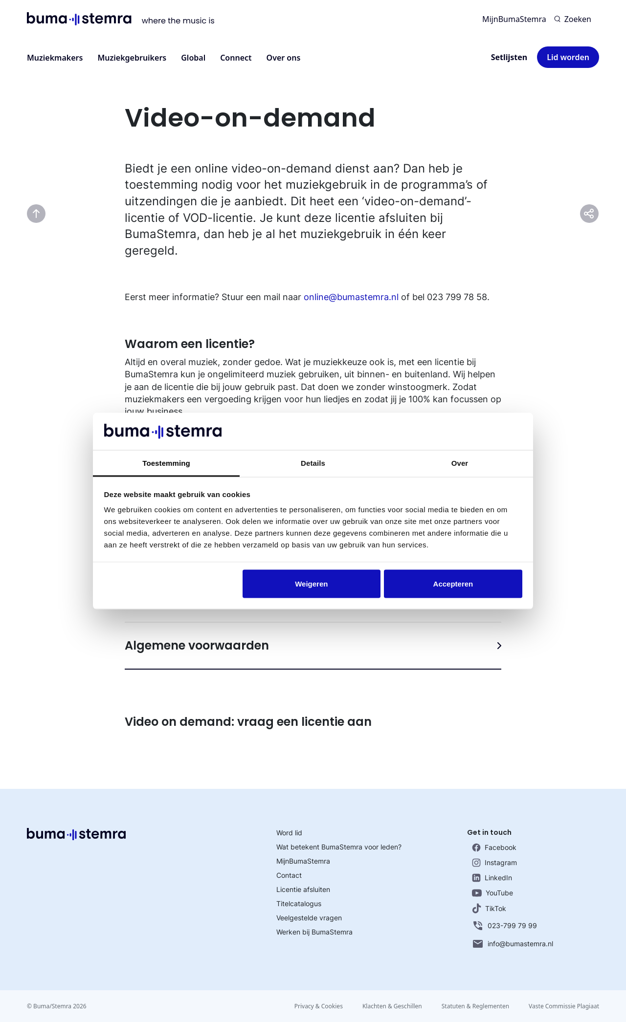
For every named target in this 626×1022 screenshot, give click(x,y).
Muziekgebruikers (131, 57)
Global (193, 57)
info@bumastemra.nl (512, 944)
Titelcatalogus (298, 903)
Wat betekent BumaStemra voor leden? (339, 847)
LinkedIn (492, 877)
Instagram (494, 862)
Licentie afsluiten (303, 889)
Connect (235, 57)
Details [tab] (313, 463)
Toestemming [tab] (166, 463)
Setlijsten (509, 57)
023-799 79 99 (504, 926)
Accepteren (453, 583)
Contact (289, 875)
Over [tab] (460, 463)
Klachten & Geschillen (392, 1006)
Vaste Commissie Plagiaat (564, 1006)
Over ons (284, 57)
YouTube (492, 893)
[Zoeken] (572, 19)
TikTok (489, 908)
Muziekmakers (55, 57)
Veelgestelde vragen (309, 917)
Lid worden (568, 57)
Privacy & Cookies (318, 1006)
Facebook (494, 847)
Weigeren (311, 583)
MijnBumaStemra (514, 19)
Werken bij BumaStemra (314, 932)
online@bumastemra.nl (351, 297)
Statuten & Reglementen (475, 1006)
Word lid (289, 832)
